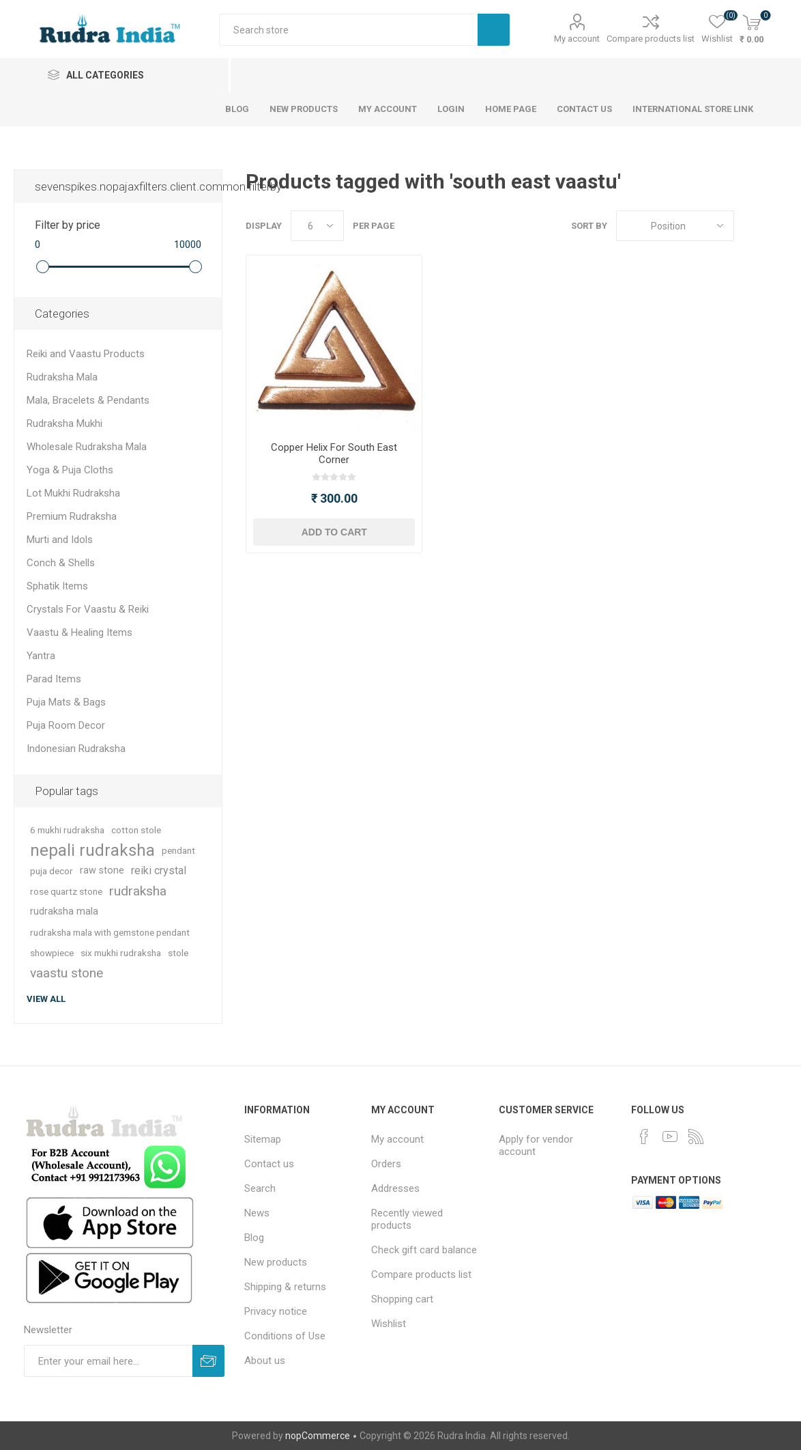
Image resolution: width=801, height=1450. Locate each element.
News (257, 1213)
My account (577, 38)
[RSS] (696, 1136)
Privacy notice (275, 1311)
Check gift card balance (424, 1250)
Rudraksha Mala (62, 377)
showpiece (52, 952)
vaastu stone (66, 973)
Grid (751, 225)
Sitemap (262, 1139)
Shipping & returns (285, 1287)
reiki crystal (158, 870)
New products (275, 1262)
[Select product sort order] (675, 225)
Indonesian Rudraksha (76, 748)
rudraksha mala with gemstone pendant (110, 932)
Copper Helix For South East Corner (334, 453)
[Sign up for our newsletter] (108, 1361)
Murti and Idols (60, 539)
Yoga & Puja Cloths (70, 470)
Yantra (41, 656)
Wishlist (388, 1323)
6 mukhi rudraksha (67, 829)
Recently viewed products (407, 1219)
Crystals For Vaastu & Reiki (88, 609)
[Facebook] (644, 1136)
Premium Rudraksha (72, 516)
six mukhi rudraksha (121, 952)
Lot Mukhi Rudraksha (73, 493)
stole (178, 952)
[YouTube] (670, 1136)
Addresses (395, 1188)
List (777, 225)
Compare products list (651, 38)
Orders (386, 1164)
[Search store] (348, 30)
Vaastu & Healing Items (79, 632)
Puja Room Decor (66, 725)
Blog (254, 1237)
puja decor (51, 870)
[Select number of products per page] (317, 225)
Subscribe (208, 1361)
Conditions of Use (284, 1336)
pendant (178, 850)
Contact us (269, 1164)
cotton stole (136, 829)
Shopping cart (402, 1299)
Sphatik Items (57, 586)
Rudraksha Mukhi (64, 423)
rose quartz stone (66, 891)
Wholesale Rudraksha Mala (87, 447)
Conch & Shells (61, 563)
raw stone (102, 870)
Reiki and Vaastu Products (86, 354)
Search (494, 30)
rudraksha (137, 891)
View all (46, 999)
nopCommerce (317, 1435)
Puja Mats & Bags (66, 702)
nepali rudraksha (92, 850)
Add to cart (334, 532)
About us (264, 1360)
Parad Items (54, 679)
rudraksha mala (64, 911)
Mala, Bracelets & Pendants (88, 400)
